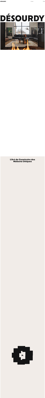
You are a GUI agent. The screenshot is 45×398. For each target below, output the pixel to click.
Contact (32, 1)
